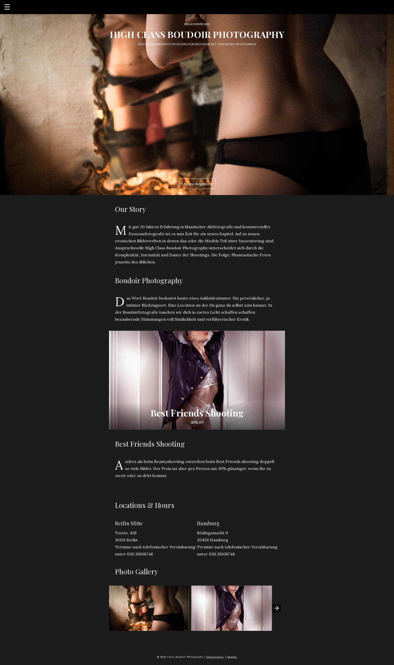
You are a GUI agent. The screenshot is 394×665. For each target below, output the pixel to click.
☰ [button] (7, 7)
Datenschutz (215, 656)
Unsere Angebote (197, 183)
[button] (149, 608)
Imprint (232, 656)
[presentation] (276, 608)
